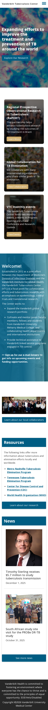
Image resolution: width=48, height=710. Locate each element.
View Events (14, 234)
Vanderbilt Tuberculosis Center (20, 3)
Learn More (14, 139)
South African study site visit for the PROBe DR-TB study (23, 632)
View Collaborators (17, 186)
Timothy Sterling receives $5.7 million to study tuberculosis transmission (23, 575)
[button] (16, 58)
